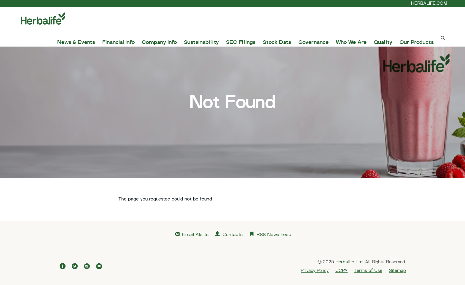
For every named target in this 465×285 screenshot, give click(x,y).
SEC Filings (241, 42)
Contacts (232, 235)
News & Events (76, 42)
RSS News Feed (274, 235)
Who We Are (351, 42)
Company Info (159, 42)
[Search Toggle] (443, 40)
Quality (383, 42)
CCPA (341, 271)
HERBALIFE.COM (429, 3)
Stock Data (277, 42)
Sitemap (397, 271)
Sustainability (201, 42)
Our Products (416, 42)
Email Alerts (195, 235)
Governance (313, 42)
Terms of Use (368, 271)
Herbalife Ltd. (349, 262)
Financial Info (118, 42)
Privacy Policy (315, 271)
